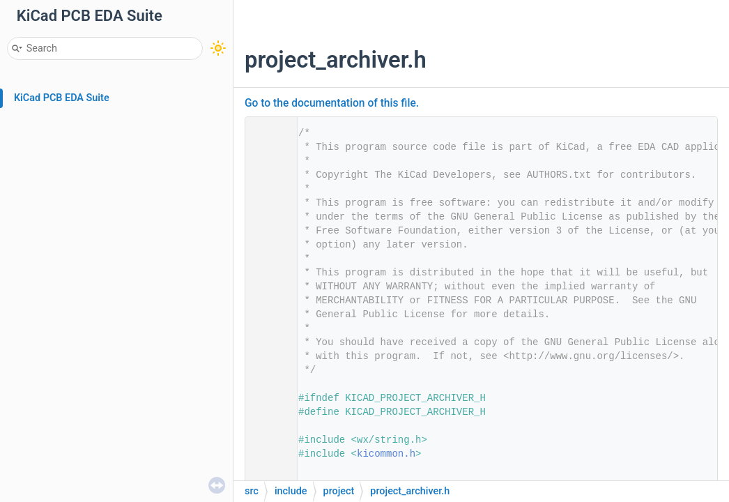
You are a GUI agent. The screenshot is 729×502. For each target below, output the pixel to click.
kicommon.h (386, 453)
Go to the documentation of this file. (332, 103)
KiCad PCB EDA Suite (61, 98)
